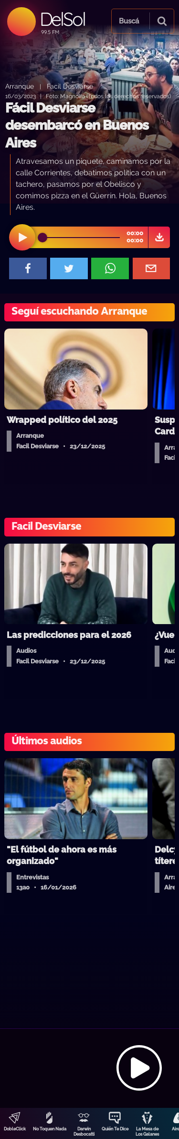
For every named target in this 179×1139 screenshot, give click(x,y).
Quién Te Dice (115, 1129)
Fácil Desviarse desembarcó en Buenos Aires (76, 125)
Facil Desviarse (70, 86)
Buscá (129, 21)
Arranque (19, 86)
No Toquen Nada (49, 1129)
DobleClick (15, 1129)
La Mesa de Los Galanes (147, 1132)
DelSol (62, 19)
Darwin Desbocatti (84, 1132)
